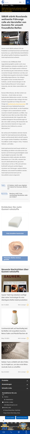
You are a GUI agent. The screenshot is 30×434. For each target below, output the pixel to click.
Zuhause (5, 5)
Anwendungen (7, 384)
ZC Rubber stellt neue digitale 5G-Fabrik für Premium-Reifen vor (17, 186)
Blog (12, 5)
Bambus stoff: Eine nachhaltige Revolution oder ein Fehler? (19, 195)
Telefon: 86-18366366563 (7, 398)
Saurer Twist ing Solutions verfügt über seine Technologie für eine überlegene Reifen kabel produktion (14, 297)
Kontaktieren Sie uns (9, 393)
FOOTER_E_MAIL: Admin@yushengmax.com (9, 403)
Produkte (5, 380)
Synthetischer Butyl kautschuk (16, 104)
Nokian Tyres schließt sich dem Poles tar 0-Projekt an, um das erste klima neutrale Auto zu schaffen (14, 364)
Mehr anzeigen (23, 305)
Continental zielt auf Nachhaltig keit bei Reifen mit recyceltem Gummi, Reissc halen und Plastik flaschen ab (14, 330)
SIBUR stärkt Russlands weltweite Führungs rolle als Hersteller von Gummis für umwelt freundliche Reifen (14, 9)
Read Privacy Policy (22, 417)
